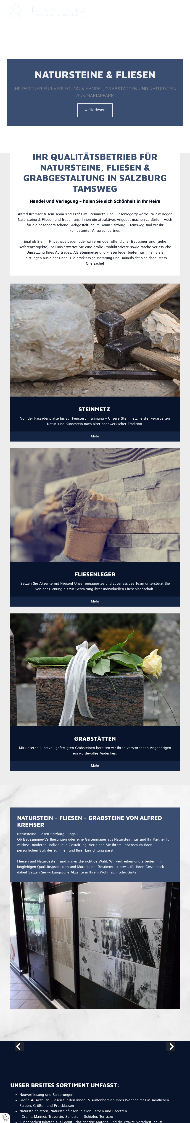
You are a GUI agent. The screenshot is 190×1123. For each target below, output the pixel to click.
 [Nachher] (170, 1046)
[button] (140, 16)
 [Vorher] (19, 1046)
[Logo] (49, 12)
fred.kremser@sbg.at (126, 6)
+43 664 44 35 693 (167, 6)
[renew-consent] (5, 1118)
